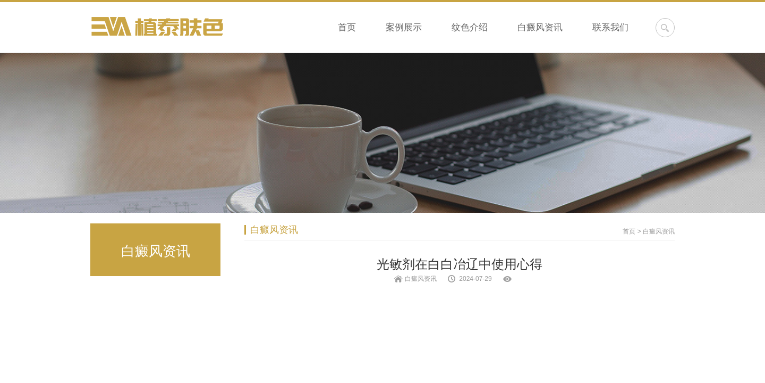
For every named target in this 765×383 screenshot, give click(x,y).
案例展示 (404, 27)
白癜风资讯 (540, 27)
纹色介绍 (470, 27)
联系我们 (610, 27)
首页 (347, 27)
